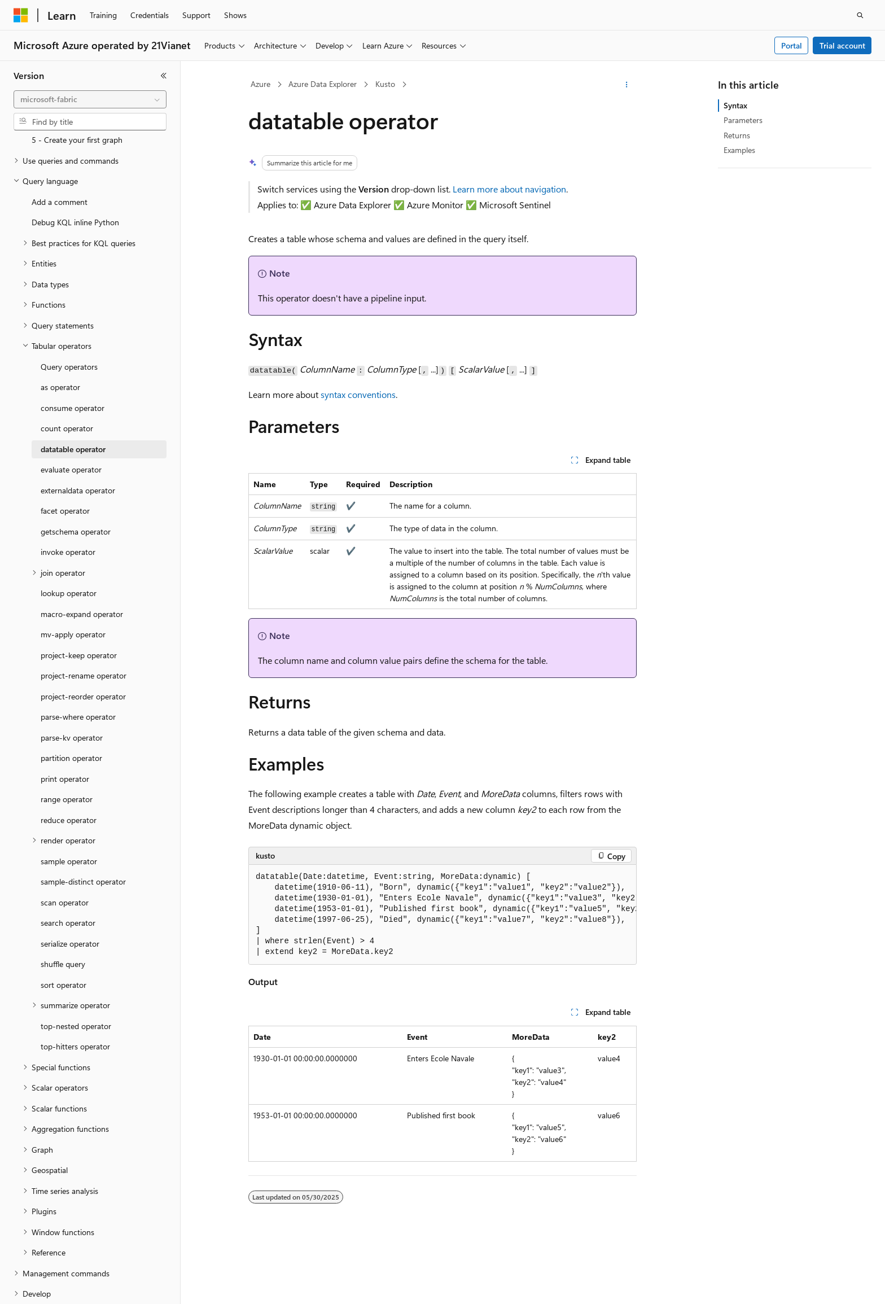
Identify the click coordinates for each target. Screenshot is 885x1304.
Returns (737, 135)
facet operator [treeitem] (65, 455)
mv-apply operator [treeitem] (73, 579)
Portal (791, 45)
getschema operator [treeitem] (76, 476)
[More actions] (627, 85)
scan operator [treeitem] (65, 847)
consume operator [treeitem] (72, 353)
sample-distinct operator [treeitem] (83, 826)
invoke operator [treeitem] (68, 497)
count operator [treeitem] (67, 373)
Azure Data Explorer (322, 83)
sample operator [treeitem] (69, 806)
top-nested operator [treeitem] (76, 971)
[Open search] (860, 15)
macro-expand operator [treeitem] (82, 559)
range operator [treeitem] (67, 744)
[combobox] (90, 99)
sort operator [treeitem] (63, 930)
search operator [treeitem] (68, 868)
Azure (260, 83)
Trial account (842, 45)
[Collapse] (164, 75)
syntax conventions (358, 394)
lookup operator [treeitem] (69, 538)
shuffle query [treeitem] (63, 909)
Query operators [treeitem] (69, 312)
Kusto (385, 83)
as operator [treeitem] (60, 332)
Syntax (735, 105)
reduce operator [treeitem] (69, 765)
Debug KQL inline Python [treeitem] (75, 167)
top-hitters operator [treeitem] (75, 991)
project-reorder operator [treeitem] (83, 641)
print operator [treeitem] (65, 724)
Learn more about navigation (509, 189)
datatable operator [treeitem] (73, 394)
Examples (739, 150)
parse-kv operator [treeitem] (72, 682)
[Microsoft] (21, 15)
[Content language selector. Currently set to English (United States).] (65, 1285)
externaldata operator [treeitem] (78, 435)
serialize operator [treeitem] (70, 888)
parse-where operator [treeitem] (78, 662)
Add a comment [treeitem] (59, 147)
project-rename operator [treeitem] (83, 620)
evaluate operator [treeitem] (71, 414)
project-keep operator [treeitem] (79, 600)
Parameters (743, 120)
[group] (442, 915)
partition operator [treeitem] (71, 703)
